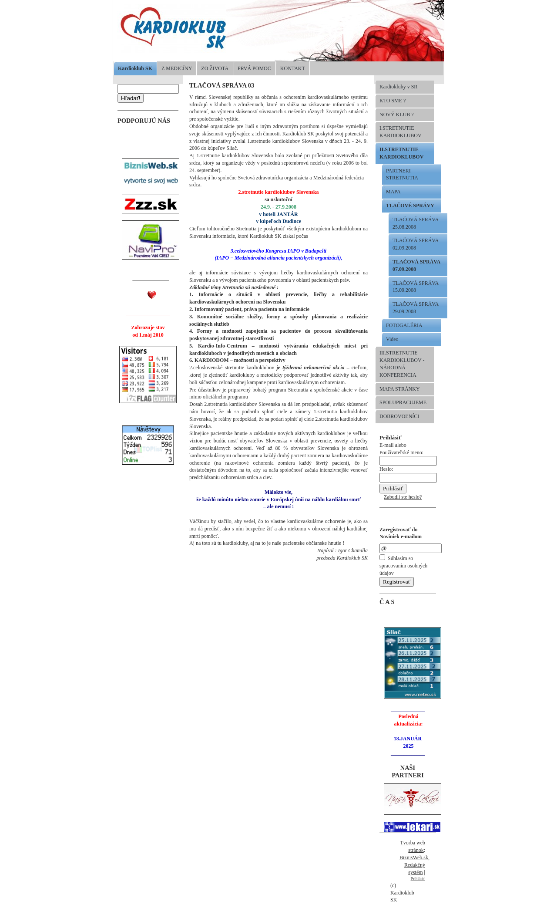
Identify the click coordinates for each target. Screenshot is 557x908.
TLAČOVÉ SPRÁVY (410, 206)
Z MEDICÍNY (176, 68)
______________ (151, 278)
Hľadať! (130, 98)
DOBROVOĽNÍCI (399, 416)
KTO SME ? (392, 101)
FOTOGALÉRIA (404, 325)
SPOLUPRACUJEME (402, 402)
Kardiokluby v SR (398, 87)
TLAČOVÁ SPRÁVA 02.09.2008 (416, 244)
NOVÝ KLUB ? (396, 114)
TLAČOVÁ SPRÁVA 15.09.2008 (416, 287)
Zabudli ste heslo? (403, 497)
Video (392, 339)
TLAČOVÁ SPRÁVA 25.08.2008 (416, 223)
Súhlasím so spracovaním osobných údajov (403, 565)
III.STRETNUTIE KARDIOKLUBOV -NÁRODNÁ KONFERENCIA (401, 364)
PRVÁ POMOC (254, 68)
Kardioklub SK (135, 68)
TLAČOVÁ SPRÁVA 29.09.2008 (416, 307)
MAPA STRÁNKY (399, 389)
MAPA (393, 192)
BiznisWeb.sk (413, 857)
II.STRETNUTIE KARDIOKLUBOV (401, 153)
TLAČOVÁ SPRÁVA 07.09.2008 (416, 265)
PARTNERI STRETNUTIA (402, 174)
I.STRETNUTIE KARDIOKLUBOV (400, 131)
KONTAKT (292, 68)
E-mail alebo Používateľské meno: (408, 453)
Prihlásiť (418, 878)
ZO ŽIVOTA (214, 68)
